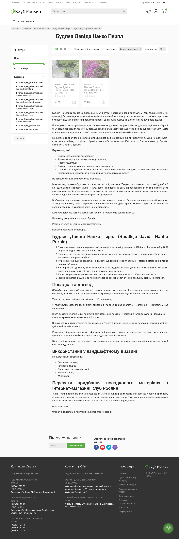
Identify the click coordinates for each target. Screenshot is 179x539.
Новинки (16, 2)
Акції (42, 2)
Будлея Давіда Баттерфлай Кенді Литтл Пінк (29, 113)
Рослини (27, 28)
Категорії (29, 77)
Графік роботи (126, 511)
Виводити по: (151, 49)
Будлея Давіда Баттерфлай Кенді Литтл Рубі (29, 120)
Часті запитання (126, 496)
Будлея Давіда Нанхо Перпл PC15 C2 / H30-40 (64, 90)
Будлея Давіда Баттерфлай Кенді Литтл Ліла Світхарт (29, 100)
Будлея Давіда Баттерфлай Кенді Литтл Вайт (29, 87)
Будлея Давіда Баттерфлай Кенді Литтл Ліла (29, 94)
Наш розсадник (73, 2)
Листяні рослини (41, 28)
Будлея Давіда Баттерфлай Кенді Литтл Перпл (29, 107)
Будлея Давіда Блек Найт (28, 125)
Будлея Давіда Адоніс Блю (29, 82)
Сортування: (112, 49)
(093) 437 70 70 (18, 486)
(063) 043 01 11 (18, 530)
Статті (51, 2)
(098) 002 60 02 (18, 528)
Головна (16, 28)
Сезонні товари (30, 2)
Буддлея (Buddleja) (62, 28)
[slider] (14, 64)
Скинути (20, 138)
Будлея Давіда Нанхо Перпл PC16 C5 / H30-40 (94, 90)
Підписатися (76, 445)
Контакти (102, 2)
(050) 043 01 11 (18, 525)
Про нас (60, 2)
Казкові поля (90, 2)
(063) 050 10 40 (18, 504)
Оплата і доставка (127, 484)
